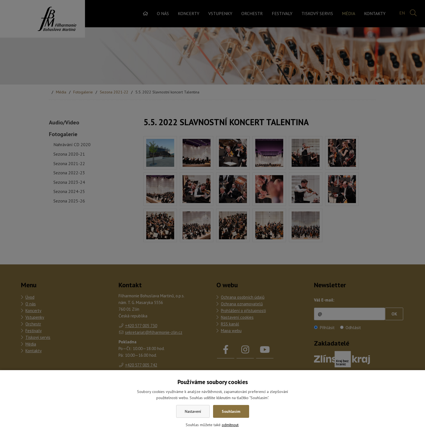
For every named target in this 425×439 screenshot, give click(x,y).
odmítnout (230, 424)
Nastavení (193, 411)
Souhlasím (231, 411)
